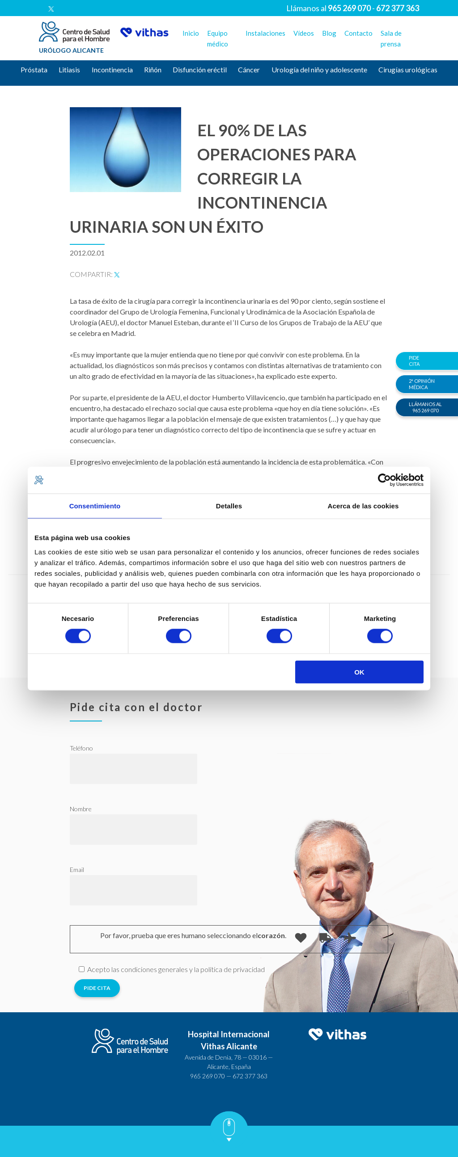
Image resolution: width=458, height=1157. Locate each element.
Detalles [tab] (229, 506)
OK (359, 671)
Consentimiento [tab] (95, 506)
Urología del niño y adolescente (319, 69)
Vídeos (303, 33)
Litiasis (69, 69)
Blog (329, 33)
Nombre (81, 809)
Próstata (34, 69)
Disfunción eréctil (200, 69)
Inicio (190, 33)
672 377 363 (250, 1076)
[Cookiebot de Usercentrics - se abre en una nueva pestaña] (384, 480)
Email (77, 869)
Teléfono (81, 748)
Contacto (358, 33)
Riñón (152, 69)
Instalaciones (265, 33)
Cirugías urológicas (407, 69)
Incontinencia (112, 69)
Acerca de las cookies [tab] (363, 506)
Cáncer (249, 69)
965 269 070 (207, 1076)
